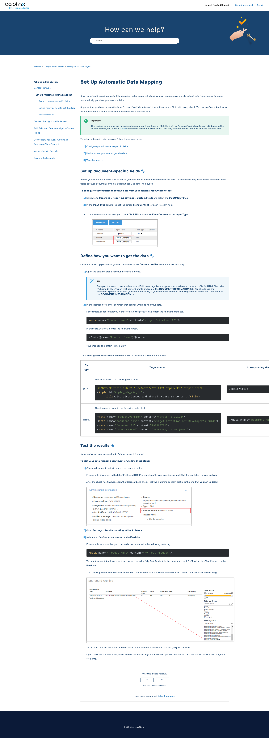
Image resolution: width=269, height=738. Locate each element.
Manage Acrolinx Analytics (79, 67)
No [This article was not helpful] (162, 680)
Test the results (46, 114)
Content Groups (42, 88)
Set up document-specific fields (54, 101)
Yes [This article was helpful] (147, 680)
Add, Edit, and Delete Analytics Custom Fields (54, 130)
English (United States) (218, 5)
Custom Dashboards (44, 158)
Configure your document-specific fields (107, 146)
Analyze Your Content (54, 67)
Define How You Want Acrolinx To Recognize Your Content (51, 142)
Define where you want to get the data (106, 153)
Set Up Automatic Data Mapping (54, 95)
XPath (122, 129)
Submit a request (244, 5)
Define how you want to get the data (57, 108)
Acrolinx (37, 67)
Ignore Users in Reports (46, 151)
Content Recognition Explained (50, 121)
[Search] (134, 41)
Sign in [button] (260, 5)
